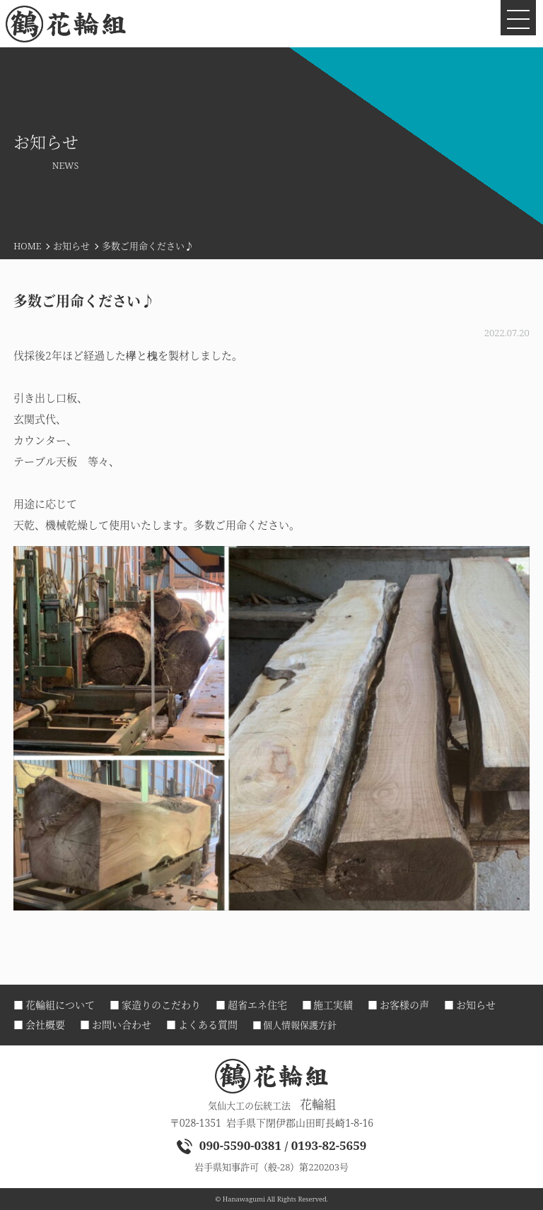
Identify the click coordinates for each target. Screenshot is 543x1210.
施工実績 (333, 1005)
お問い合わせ (121, 1025)
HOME (27, 245)
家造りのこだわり (161, 1005)
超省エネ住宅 (257, 1005)
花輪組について (60, 1005)
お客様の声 (404, 1005)
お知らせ (71, 245)
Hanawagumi (244, 1199)
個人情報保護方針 (300, 1025)
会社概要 (45, 1025)
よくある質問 (208, 1025)
